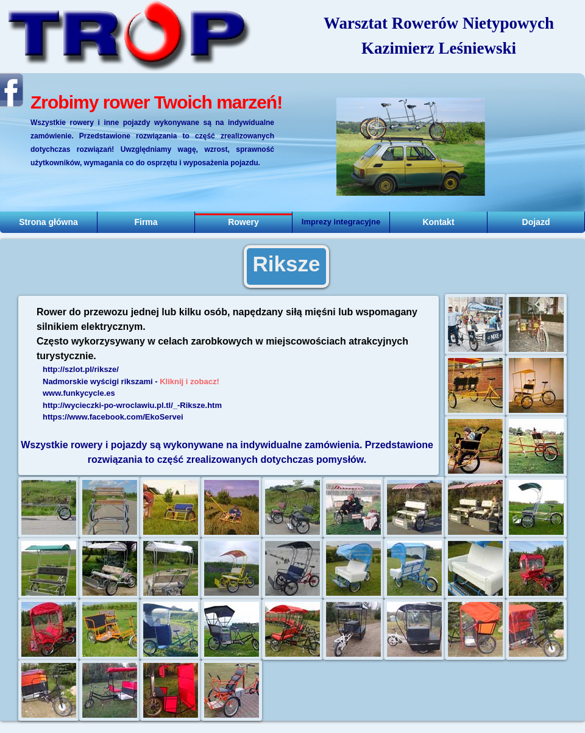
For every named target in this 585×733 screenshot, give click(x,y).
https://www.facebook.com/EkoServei (113, 416)
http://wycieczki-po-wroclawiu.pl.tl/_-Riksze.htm (132, 405)
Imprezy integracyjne (341, 221)
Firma (145, 222)
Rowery (243, 222)
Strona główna (48, 222)
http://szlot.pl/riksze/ (81, 369)
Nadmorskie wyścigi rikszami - (131, 381)
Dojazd (536, 222)
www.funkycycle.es (79, 393)
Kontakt (438, 222)
